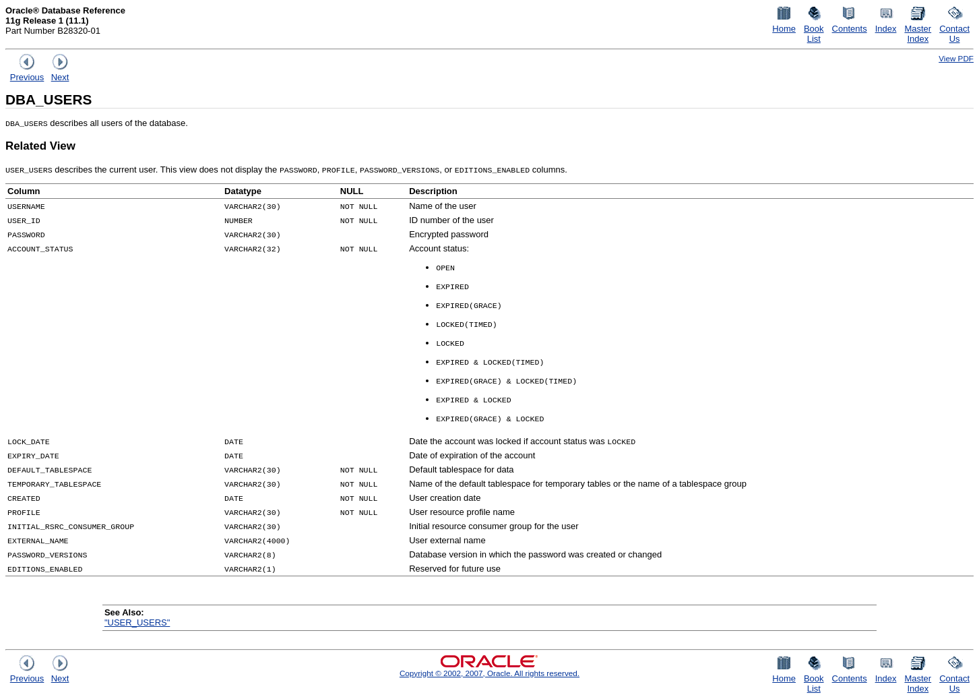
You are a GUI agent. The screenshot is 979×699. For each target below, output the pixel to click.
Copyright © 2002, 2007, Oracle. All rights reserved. (489, 673)
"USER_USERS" (137, 622)
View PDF (956, 58)
